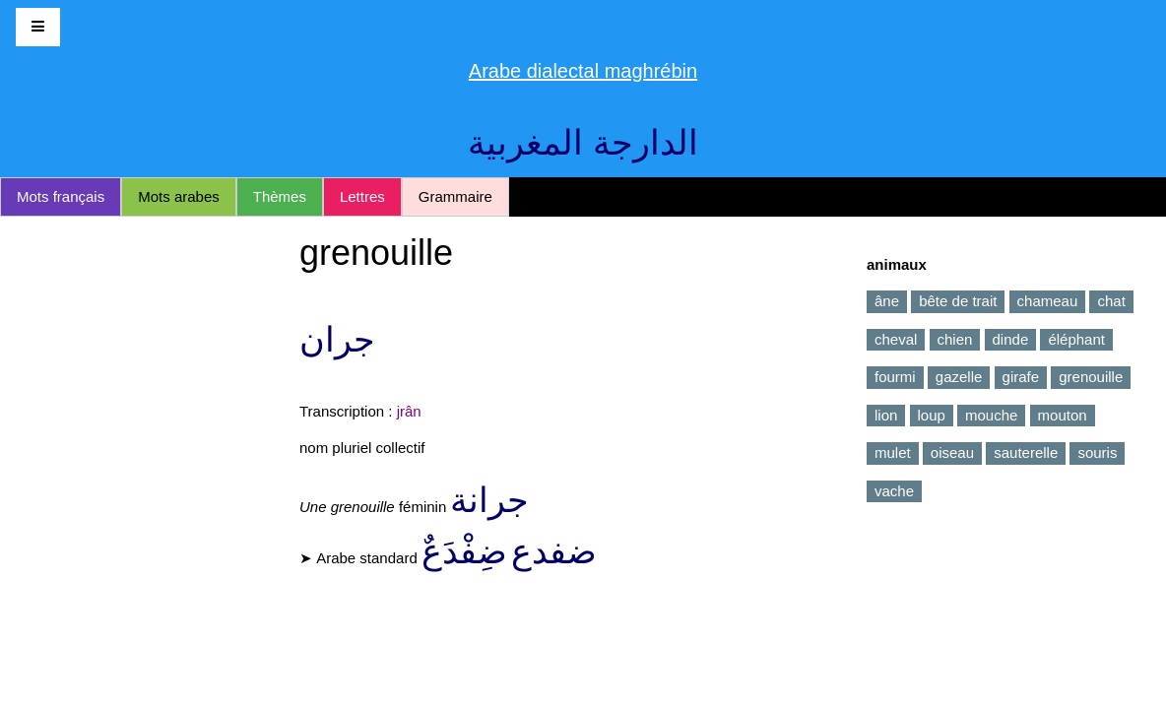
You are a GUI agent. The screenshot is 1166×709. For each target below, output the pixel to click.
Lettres (362, 196)
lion (885, 415)
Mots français (60, 196)
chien (955, 339)
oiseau (952, 452)
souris (1097, 452)
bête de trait (958, 300)
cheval (895, 339)
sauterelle (1026, 452)
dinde (1011, 339)
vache (894, 491)
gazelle (959, 376)
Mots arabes (179, 196)
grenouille (1091, 376)
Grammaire (455, 196)
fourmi (895, 376)
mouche (991, 415)
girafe (1021, 376)
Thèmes (279, 196)
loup (931, 415)
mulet (892, 452)
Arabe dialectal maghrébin (583, 71)
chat (1111, 300)
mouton (1062, 415)
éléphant (1076, 339)
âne (886, 300)
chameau (1047, 300)
